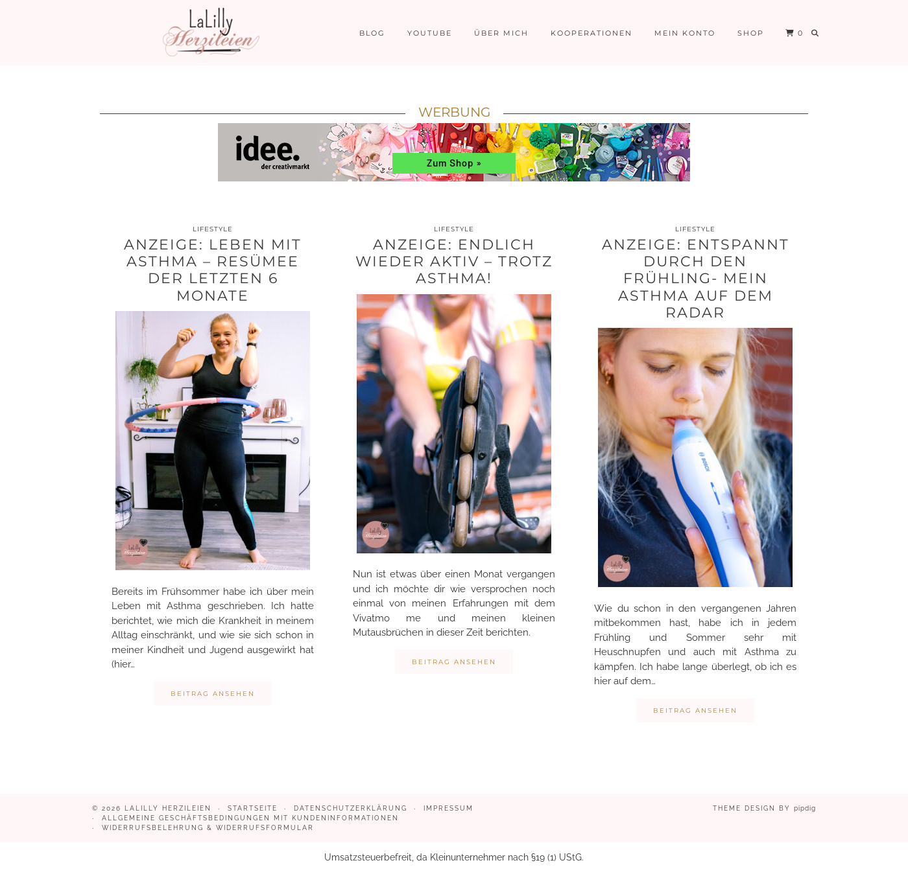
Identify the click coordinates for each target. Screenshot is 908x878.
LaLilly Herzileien (168, 808)
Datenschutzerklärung (350, 808)
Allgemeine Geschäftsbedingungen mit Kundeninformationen (250, 818)
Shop (750, 33)
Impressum (448, 808)
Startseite (253, 808)
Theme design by (764, 808)
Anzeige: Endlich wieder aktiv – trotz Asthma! (454, 262)
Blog (372, 33)
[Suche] (815, 33)
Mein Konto (684, 33)
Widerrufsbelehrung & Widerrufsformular (208, 827)
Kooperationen (591, 33)
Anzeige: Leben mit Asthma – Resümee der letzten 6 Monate (213, 270)
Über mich (501, 33)
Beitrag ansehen (213, 693)
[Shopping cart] (794, 33)
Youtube (429, 33)
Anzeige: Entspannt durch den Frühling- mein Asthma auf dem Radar (695, 279)
